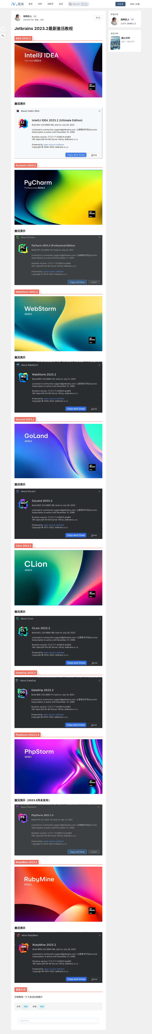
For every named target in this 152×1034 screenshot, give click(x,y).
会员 (61, 4)
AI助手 (50, 4)
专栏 (40, 4)
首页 (31, 4)
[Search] (78, 4)
